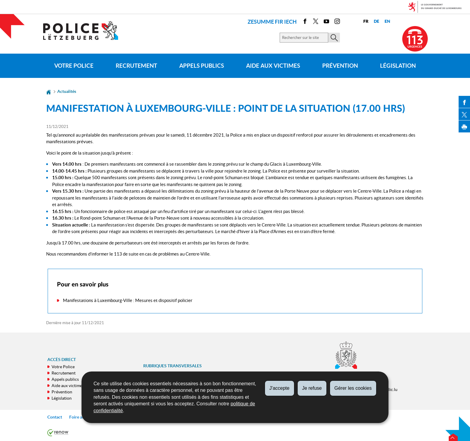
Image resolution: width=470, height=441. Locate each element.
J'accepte (279, 388)
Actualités (66, 91)
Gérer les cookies (353, 388)
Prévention (340, 65)
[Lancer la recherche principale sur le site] (334, 38)
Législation (398, 65)
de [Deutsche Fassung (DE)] (376, 21)
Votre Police (74, 65)
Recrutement (136, 65)
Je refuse (312, 388)
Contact (54, 417)
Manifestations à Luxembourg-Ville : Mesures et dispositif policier (127, 300)
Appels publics (201, 65)
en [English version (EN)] (387, 21)
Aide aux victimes (273, 65)
